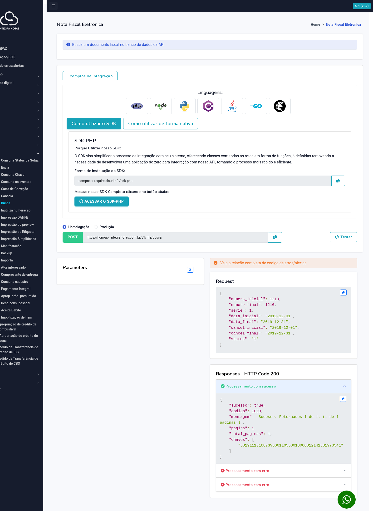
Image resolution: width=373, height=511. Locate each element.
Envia (22, 167)
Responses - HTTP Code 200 (259, 374)
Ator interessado (30, 267)
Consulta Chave (29, 174)
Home (11, 40)
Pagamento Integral (32, 289)
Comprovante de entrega (36, 274)
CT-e (10, 91)
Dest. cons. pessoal (32, 303)
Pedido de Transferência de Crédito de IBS (36, 349)
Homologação (103, 227)
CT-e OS (12, 100)
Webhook (13, 389)
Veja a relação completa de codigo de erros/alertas (272, 263)
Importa (24, 260)
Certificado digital (20, 83)
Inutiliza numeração (32, 210)
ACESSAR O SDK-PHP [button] (126, 201)
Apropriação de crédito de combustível (36, 326)
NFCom (12, 143)
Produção (131, 227)
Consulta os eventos (33, 182)
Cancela (24, 196)
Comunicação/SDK (20, 57)
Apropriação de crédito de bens (36, 338)
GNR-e (11, 125)
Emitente (13, 117)
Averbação (14, 74)
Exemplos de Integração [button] (114, 76)
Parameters (99, 267)
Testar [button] (343, 237)
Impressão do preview (34, 224)
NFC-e (11, 372)
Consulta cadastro (31, 282)
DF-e (10, 108)
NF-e (10, 151)
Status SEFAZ (17, 48)
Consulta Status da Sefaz (36, 160)
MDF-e (11, 134)
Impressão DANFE (31, 217)
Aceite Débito (28, 310)
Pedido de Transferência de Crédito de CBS (36, 361)
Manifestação (28, 246)
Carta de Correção (31, 189)
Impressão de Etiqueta (34, 232)
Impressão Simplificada (35, 239)
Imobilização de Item (33, 317)
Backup (23, 253)
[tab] (149, 106)
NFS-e (11, 380)
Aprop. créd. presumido (35, 296)
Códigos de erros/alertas (25, 65)
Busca (22, 203)
